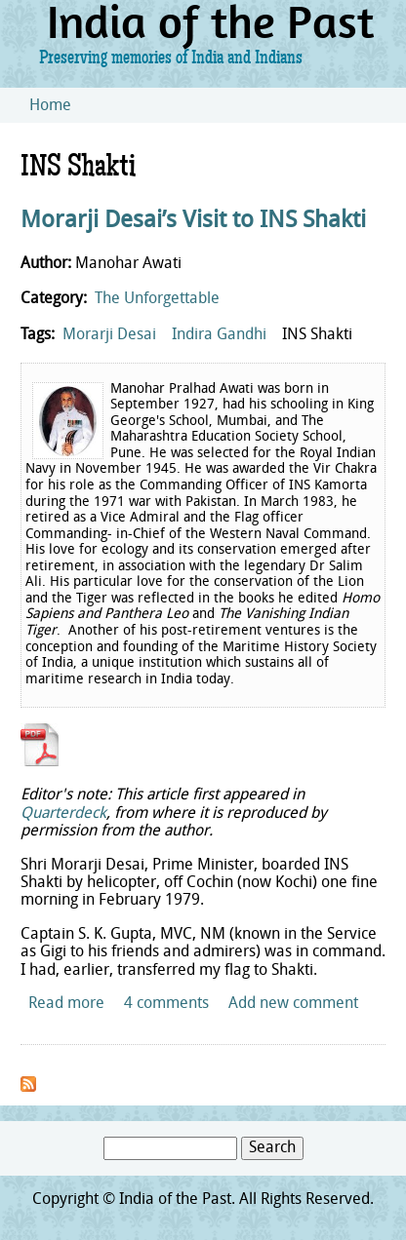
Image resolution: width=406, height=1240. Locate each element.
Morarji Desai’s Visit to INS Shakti (193, 221)
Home (50, 106)
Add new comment (293, 1004)
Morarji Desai (109, 335)
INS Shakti (317, 335)
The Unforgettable (157, 299)
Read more (66, 1004)
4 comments (166, 1004)
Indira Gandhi (219, 335)
